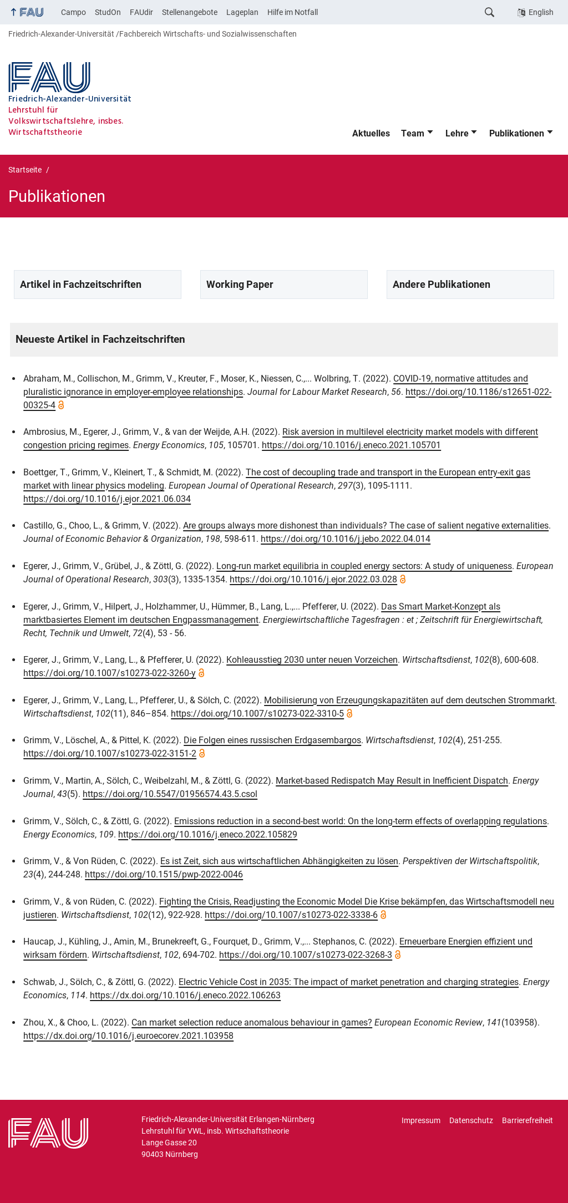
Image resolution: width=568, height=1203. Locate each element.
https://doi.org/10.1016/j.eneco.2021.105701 (351, 445)
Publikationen (516, 133)
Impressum (421, 1120)
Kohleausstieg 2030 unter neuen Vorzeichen (312, 659)
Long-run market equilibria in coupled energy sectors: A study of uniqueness (364, 566)
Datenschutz (471, 1120)
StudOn (108, 12)
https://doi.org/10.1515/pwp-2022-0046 (164, 874)
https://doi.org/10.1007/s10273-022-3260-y (109, 673)
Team (412, 133)
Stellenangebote (189, 12)
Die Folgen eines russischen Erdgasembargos (272, 740)
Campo (73, 12)
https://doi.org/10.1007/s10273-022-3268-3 (305, 955)
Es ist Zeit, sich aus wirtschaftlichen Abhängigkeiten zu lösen (279, 861)
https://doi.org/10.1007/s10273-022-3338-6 (291, 915)
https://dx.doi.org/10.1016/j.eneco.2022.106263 (185, 995)
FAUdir (141, 12)
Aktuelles (371, 133)
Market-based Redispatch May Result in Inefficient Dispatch (392, 780)
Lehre (457, 133)
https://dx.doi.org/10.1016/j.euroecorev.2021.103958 (128, 1036)
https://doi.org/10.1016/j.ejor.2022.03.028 (313, 579)
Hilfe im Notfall (292, 12)
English (541, 12)
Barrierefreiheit (527, 1120)
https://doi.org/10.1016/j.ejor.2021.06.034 (107, 499)
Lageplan (242, 12)
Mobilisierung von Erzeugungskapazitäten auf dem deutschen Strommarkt (409, 700)
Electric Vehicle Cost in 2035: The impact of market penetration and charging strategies (349, 982)
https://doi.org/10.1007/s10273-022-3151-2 (109, 753)
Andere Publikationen (441, 284)
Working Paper (239, 284)
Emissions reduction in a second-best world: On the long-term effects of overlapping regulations (360, 821)
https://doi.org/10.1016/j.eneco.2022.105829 (207, 834)
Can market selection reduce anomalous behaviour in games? (251, 1022)
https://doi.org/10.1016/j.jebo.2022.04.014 (345, 539)
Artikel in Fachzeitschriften (80, 284)
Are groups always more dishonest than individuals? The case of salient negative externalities (366, 525)
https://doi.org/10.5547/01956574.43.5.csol (170, 794)
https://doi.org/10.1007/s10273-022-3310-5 (257, 713)
